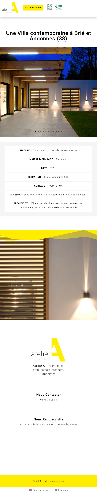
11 (61, 131)
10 (58, 131)
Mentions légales (54, 481)
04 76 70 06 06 (33, 7)
